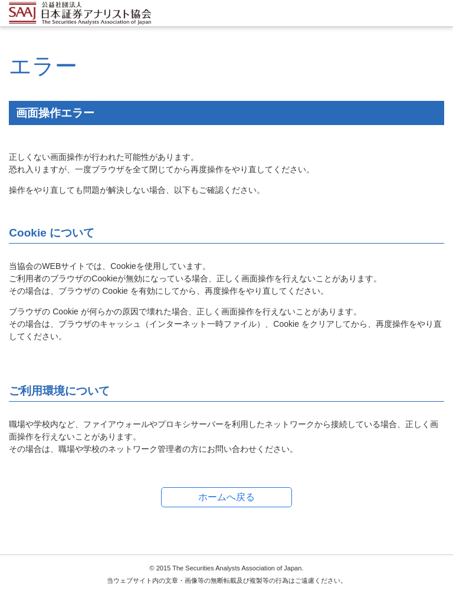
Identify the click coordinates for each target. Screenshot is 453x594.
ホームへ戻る (226, 497)
